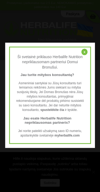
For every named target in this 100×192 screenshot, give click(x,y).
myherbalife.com (67, 135)
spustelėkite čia (52, 109)
